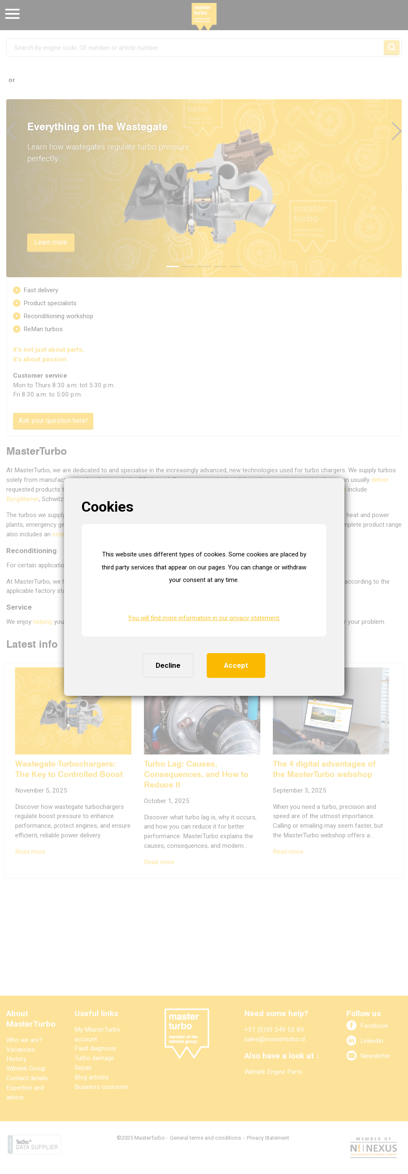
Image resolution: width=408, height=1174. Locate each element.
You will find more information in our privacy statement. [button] (204, 618)
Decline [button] (168, 665)
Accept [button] (236, 665)
